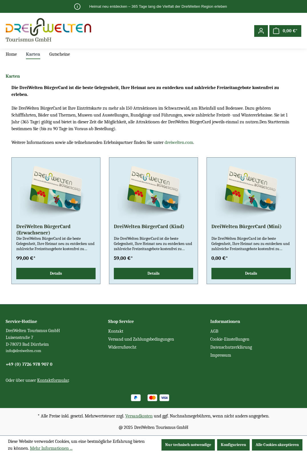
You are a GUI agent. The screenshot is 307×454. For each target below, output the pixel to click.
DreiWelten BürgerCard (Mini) (246, 227)
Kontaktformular (52, 380)
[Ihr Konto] (261, 31)
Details (56, 273)
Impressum (220, 355)
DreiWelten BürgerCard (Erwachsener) (43, 230)
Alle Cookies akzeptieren (277, 444)
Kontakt (115, 331)
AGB (214, 331)
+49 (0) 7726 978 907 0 (29, 364)
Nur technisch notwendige (188, 444)
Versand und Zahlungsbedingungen (141, 339)
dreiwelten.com (179, 142)
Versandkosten (139, 416)
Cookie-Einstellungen (229, 339)
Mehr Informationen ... (51, 448)
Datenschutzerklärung (231, 347)
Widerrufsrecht (122, 347)
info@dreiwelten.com (23, 350)
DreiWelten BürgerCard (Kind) (149, 227)
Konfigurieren (233, 444)
